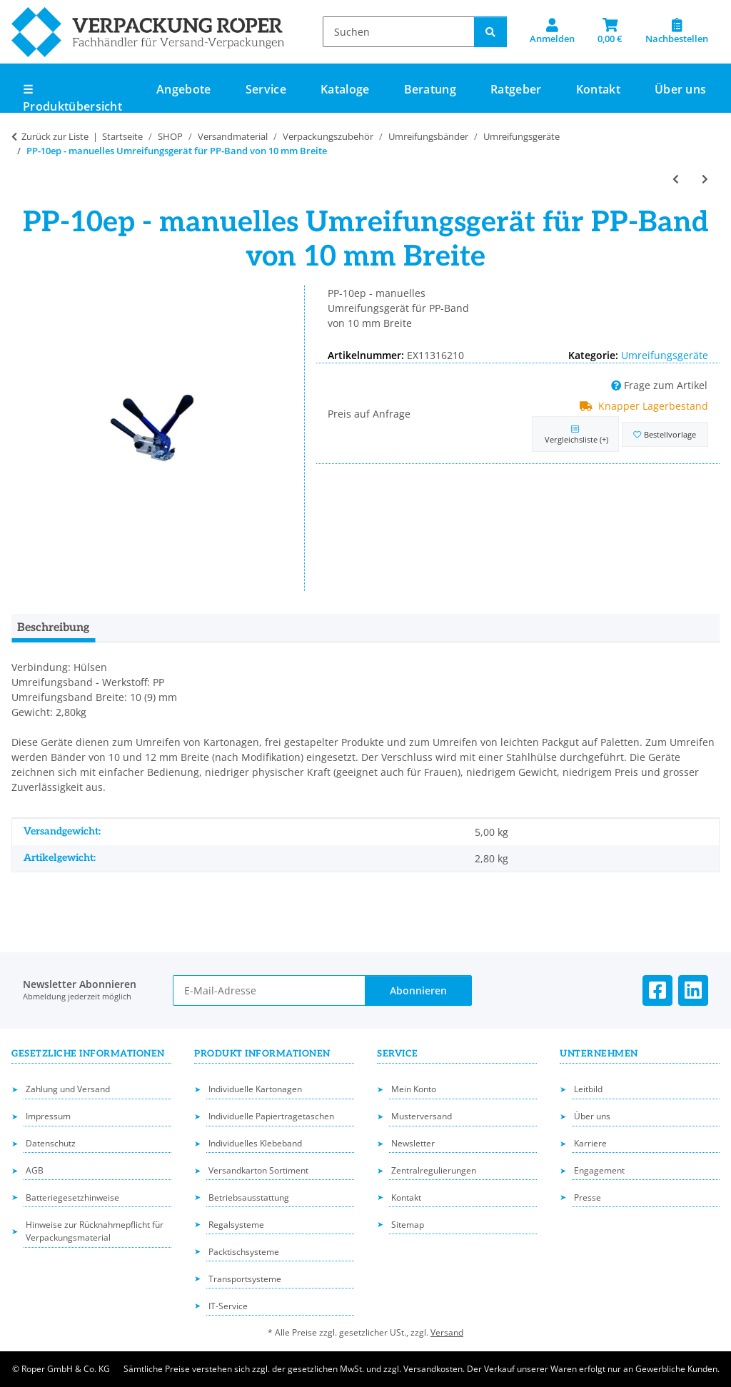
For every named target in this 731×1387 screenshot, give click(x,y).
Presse (587, 1197)
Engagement (599, 1170)
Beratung (430, 89)
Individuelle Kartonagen (255, 1089)
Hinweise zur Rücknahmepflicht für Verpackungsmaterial (94, 1231)
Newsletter (413, 1143)
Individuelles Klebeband (255, 1143)
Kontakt (598, 89)
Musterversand (421, 1116)
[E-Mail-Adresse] (269, 990)
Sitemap (407, 1225)
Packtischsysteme (243, 1252)
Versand (446, 1332)
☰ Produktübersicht (72, 97)
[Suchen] (399, 31)
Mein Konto (413, 1089)
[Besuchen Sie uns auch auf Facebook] (657, 990)
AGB (35, 1170)
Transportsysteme (244, 1279)
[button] (552, 31)
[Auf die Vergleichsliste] (575, 434)
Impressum (48, 1116)
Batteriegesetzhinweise (72, 1197)
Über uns (681, 89)
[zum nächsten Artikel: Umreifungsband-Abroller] (705, 178)
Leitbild (588, 1089)
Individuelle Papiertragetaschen (271, 1116)
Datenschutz (51, 1143)
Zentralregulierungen (433, 1170)
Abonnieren (418, 990)
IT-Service (228, 1306)
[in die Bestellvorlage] (665, 434)
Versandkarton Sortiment (258, 1170)
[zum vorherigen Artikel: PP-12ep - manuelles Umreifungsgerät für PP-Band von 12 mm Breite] (675, 178)
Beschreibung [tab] (53, 628)
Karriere (590, 1143)
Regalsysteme (236, 1225)
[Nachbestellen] (677, 31)
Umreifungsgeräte (664, 355)
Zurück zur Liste (55, 136)
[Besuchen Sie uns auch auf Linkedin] (693, 990)
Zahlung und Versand (68, 1089)
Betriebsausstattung (248, 1197)
